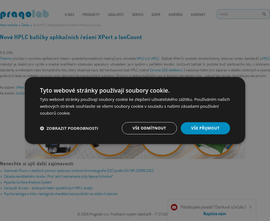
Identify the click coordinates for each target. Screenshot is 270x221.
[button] (69, 128)
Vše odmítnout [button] (149, 128)
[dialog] (135, 110)
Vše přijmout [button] (205, 128)
